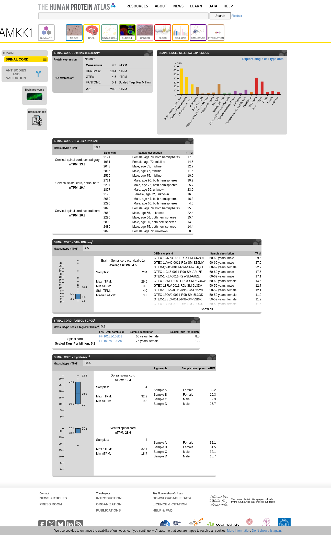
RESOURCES (137, 6)
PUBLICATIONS (108, 510)
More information (238, 530)
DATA (213, 6)
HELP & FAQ (163, 510)
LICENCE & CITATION (170, 504)
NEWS (178, 6)
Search (220, 16)
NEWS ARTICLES (53, 498)
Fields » (236, 16)
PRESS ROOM (51, 504)
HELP (228, 6)
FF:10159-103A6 (110, 341)
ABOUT (161, 6)
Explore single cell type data (262, 59)
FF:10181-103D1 (110, 336)
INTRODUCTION (109, 498)
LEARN (196, 6)
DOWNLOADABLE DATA (172, 498)
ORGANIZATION (108, 504)
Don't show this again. (267, 530)
